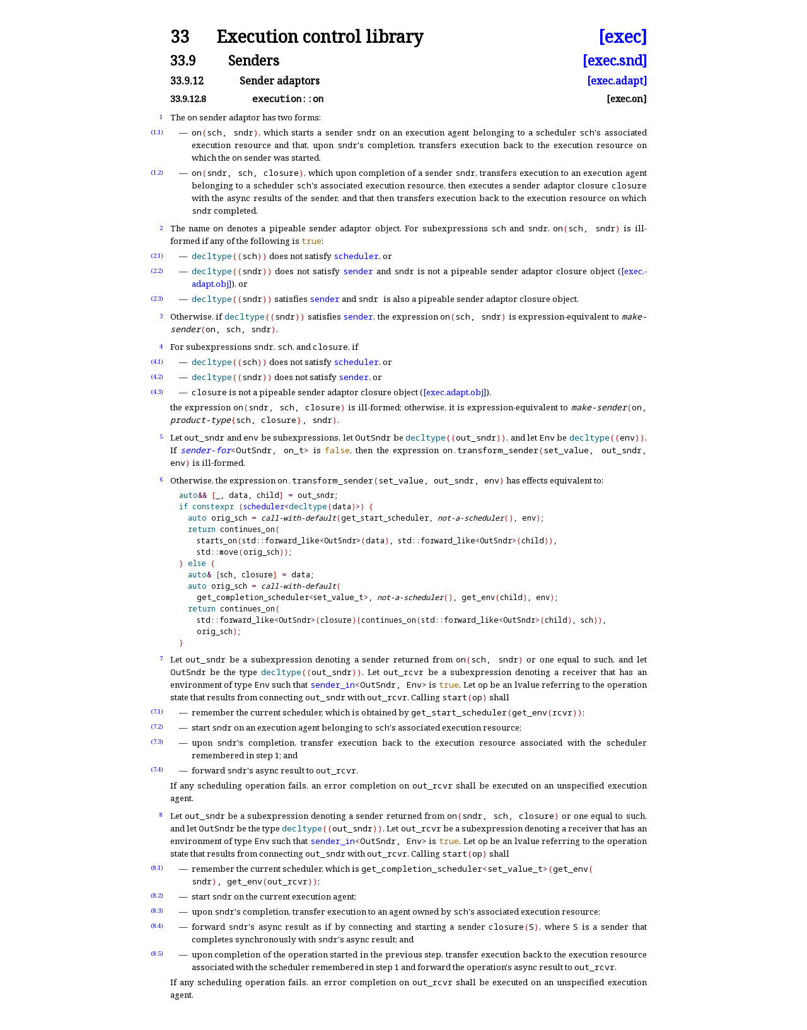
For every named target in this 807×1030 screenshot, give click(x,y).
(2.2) (157, 271)
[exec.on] (627, 98)
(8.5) (157, 953)
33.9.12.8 (188, 98)
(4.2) (157, 377)
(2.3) (157, 298)
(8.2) (157, 895)
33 (179, 36)
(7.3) (157, 742)
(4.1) (157, 361)
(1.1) (157, 132)
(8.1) (157, 868)
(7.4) (157, 769)
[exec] (622, 36)
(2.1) (157, 256)
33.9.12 (187, 81)
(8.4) (157, 926)
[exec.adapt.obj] (454, 392)
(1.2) (157, 172)
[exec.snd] (615, 60)
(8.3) (157, 910)
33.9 (183, 60)
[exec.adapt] (617, 81)
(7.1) (157, 711)
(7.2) (157, 726)
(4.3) (157, 392)
